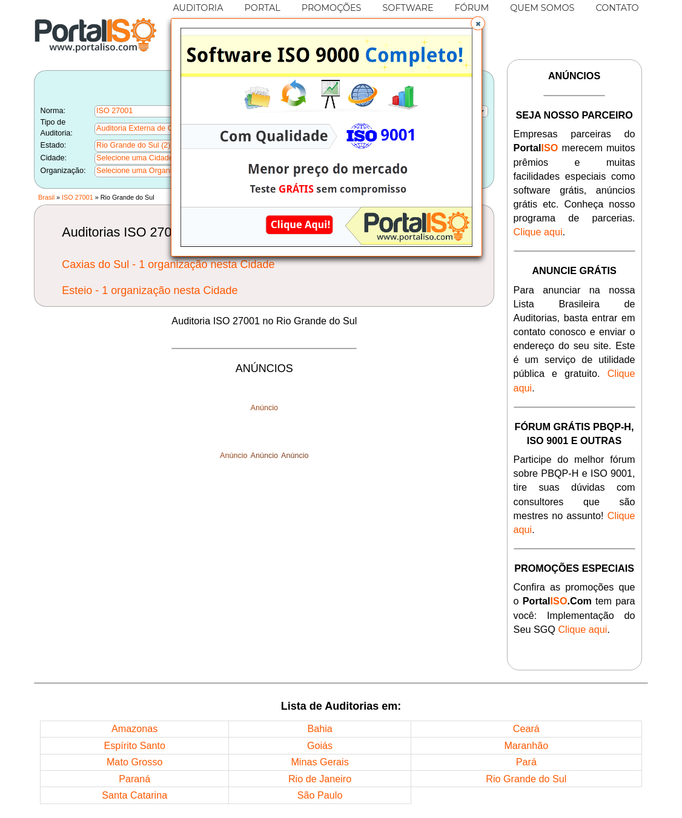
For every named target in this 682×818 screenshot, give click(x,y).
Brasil (46, 197)
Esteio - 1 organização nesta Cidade (149, 290)
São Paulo (320, 795)
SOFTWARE (407, 7)
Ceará (526, 728)
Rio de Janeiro (319, 778)
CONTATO (616, 7)
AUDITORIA (198, 7)
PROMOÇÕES (332, 7)
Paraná (134, 778)
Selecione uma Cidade (134, 158)
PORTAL (262, 7)
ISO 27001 (77, 197)
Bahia (319, 728)
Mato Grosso (135, 761)
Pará (526, 761)
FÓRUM (472, 7)
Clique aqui (538, 231)
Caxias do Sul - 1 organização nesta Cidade (168, 264)
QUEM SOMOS (542, 7)
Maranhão (526, 745)
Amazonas (134, 728)
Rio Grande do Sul (526, 778)
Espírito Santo (134, 745)
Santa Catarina (134, 795)
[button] (478, 23)
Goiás (320, 745)
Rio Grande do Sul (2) (133, 145)
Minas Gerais (319, 761)
